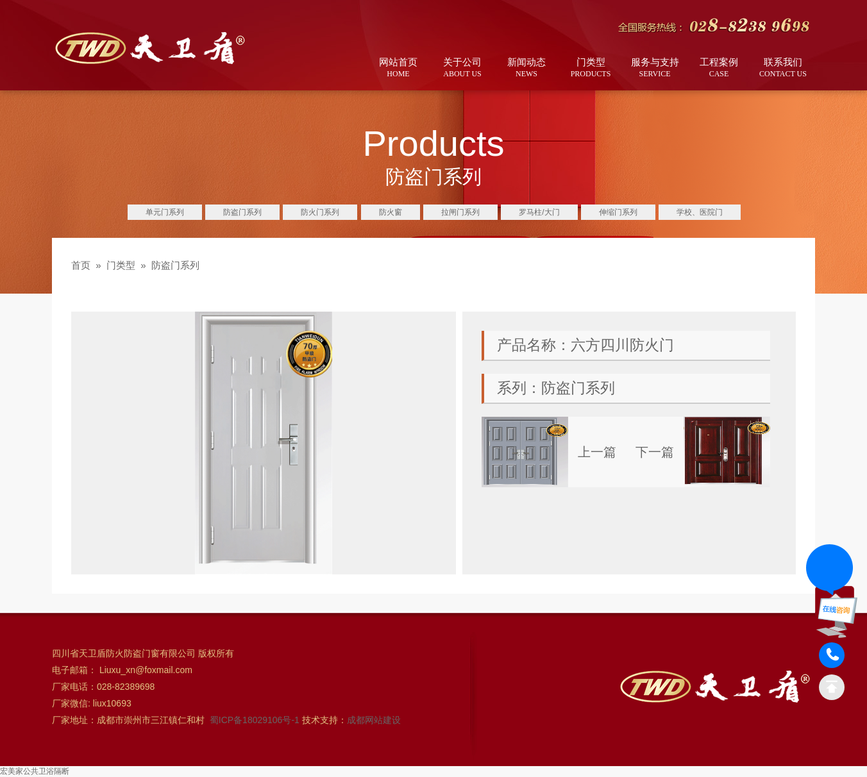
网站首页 (398, 68)
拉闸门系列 (460, 212)
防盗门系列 (242, 212)
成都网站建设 (374, 720)
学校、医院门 (700, 212)
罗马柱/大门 (539, 212)
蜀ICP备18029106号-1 (256, 720)
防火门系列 (320, 212)
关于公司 (462, 68)
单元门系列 (165, 212)
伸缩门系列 (618, 212)
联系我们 (783, 68)
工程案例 (719, 68)
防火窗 (390, 212)
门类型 (591, 68)
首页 (80, 265)
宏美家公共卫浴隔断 (34, 771)
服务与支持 (655, 68)
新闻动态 (526, 68)
